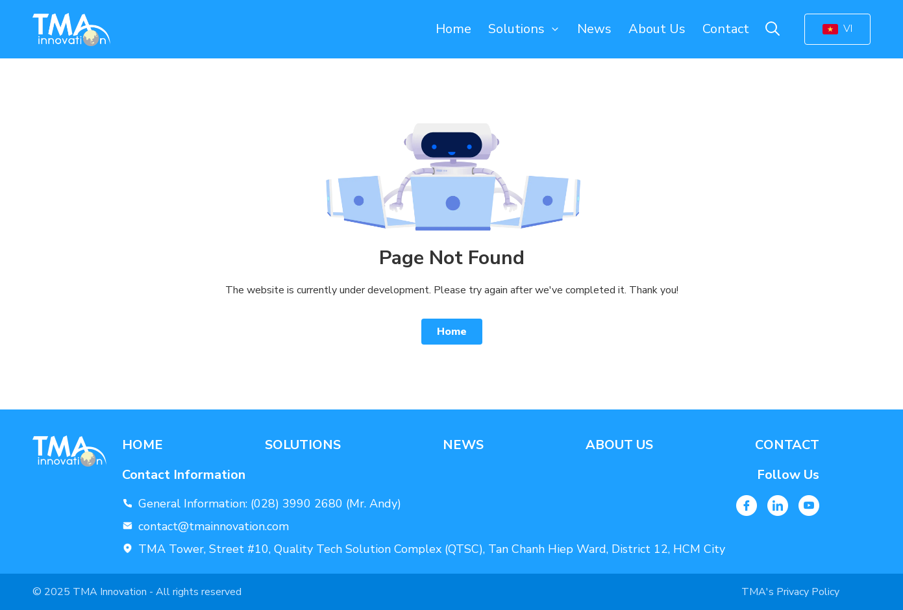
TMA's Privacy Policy (790, 592)
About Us (657, 29)
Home (453, 29)
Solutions (516, 29)
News (594, 29)
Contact (725, 29)
